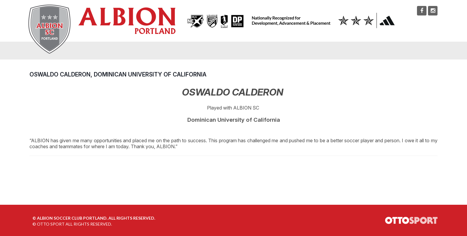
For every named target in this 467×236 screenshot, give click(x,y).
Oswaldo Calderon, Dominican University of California (117, 74)
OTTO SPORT (51, 223)
